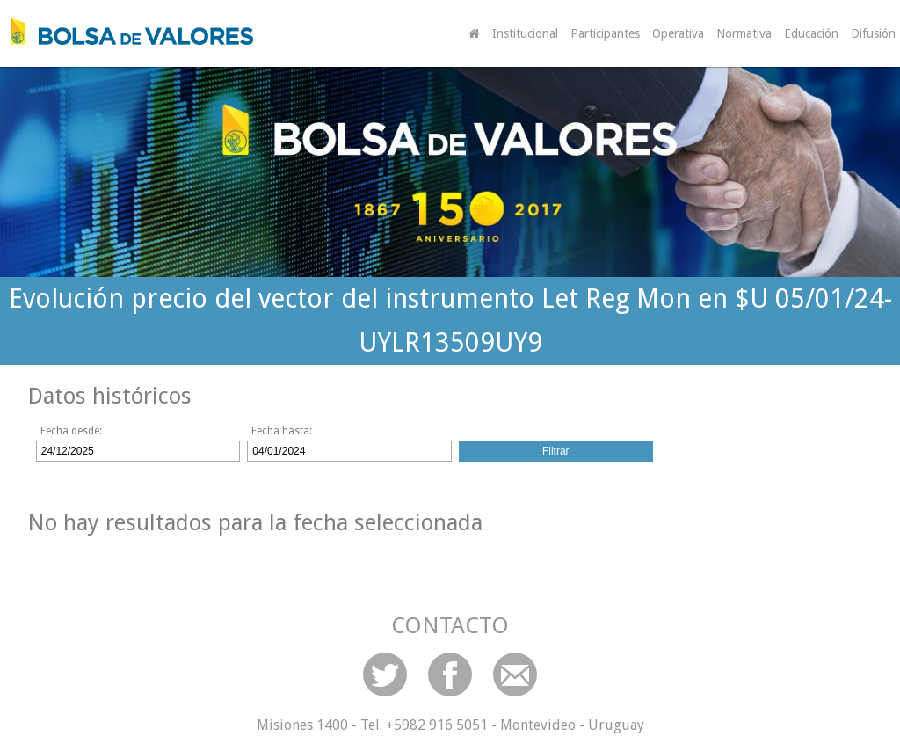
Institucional (525, 33)
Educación (811, 33)
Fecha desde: (71, 431)
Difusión (873, 33)
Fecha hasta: (281, 431)
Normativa (744, 33)
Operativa (678, 33)
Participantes (605, 33)
